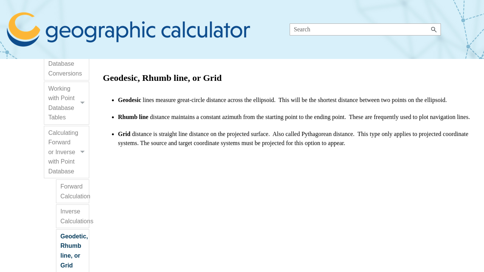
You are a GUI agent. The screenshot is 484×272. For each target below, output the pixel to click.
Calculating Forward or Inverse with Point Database (68, 152)
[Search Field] (365, 29)
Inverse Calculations (74, 216)
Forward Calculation (74, 191)
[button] (434, 29)
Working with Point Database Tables (68, 103)
